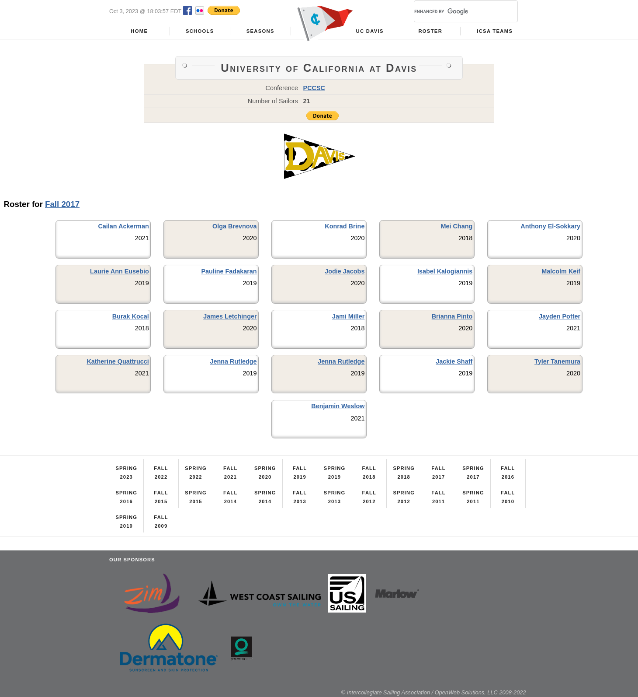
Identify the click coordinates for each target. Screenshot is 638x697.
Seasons (260, 31)
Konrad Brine (344, 226)
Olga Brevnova (234, 226)
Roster (430, 31)
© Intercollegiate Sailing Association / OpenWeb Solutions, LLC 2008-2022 (433, 692)
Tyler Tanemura (557, 361)
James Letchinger (230, 316)
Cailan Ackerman (123, 226)
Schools (200, 31)
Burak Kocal (130, 316)
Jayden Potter (559, 316)
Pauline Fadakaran (229, 271)
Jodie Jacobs (344, 271)
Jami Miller (348, 316)
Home (139, 31)
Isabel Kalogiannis (444, 271)
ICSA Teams (495, 31)
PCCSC (314, 87)
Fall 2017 (62, 204)
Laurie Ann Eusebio (119, 271)
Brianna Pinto (452, 316)
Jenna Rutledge (233, 361)
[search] (455, 11)
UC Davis (370, 31)
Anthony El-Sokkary (550, 226)
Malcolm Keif (560, 271)
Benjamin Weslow (337, 406)
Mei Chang (456, 226)
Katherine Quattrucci (118, 361)
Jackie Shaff (454, 361)
